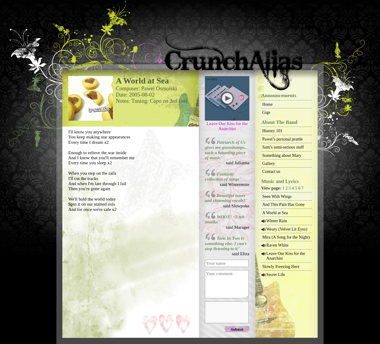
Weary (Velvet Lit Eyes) (286, 229)
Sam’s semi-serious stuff (283, 147)
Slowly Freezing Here (280, 266)
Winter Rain (276, 220)
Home (267, 104)
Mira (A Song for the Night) (286, 237)
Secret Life (275, 274)
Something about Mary (281, 155)
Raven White (277, 245)
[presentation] (226, 312)
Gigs (266, 112)
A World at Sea (275, 212)
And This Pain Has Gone (283, 204)
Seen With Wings (277, 196)
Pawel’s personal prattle (282, 139)
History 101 (272, 130)
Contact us (271, 171)
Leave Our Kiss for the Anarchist (227, 126)
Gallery (268, 163)
